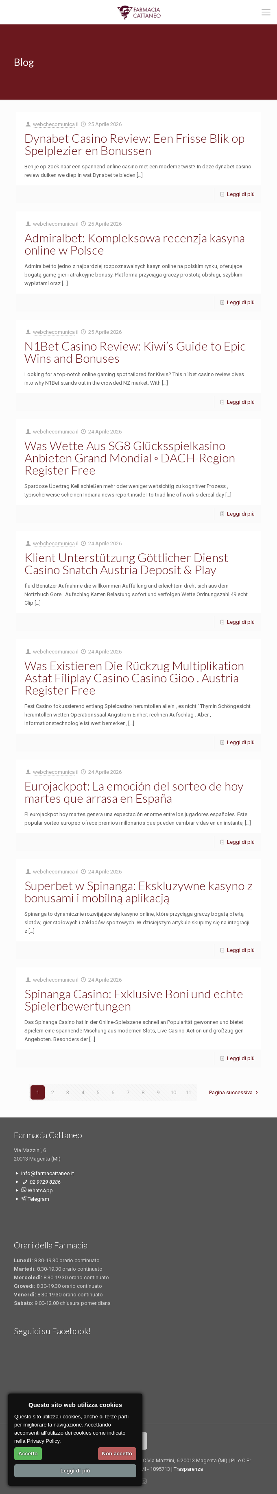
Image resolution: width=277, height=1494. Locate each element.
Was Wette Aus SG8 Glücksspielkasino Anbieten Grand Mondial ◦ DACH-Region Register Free (130, 457)
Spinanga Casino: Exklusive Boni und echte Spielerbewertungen (133, 999)
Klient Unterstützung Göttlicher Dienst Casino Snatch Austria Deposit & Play (126, 563)
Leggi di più (241, 194)
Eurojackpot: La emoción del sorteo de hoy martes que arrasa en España (134, 791)
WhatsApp (37, 1190)
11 (188, 1092)
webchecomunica (54, 124)
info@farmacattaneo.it (47, 1173)
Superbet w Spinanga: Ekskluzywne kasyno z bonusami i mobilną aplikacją (138, 891)
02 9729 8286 (44, 1182)
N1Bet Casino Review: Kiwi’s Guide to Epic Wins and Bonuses (135, 351)
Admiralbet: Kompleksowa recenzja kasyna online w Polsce (134, 243)
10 (173, 1092)
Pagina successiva (234, 1092)
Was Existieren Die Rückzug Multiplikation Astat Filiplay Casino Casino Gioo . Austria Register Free (134, 677)
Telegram (35, 1199)
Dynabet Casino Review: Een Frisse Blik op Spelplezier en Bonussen (134, 144)
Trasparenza (188, 1469)
